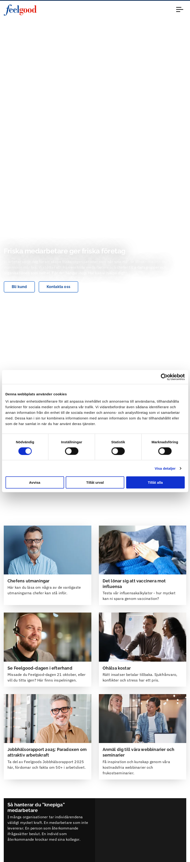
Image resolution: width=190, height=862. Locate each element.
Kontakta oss (58, 287)
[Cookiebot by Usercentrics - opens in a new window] (164, 376)
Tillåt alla (155, 482)
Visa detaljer (165, 468)
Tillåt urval (95, 482)
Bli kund (19, 287)
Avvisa (34, 482)
